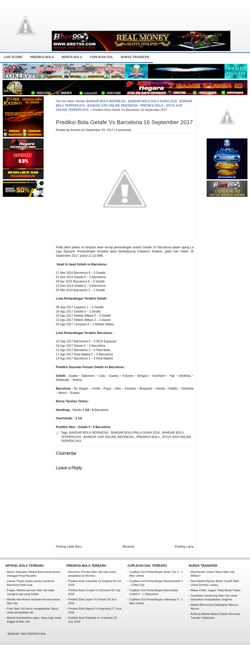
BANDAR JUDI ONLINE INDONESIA (112, 105)
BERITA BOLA (72, 57)
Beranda (128, 546)
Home (80, 101)
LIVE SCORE (13, 57)
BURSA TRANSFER (135, 57)
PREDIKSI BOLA (42, 57)
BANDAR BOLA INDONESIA (106, 101)
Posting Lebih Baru (69, 546)
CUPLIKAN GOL (101, 57)
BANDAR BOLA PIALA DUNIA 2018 (152, 101)
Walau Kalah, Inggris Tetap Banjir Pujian (216, 590)
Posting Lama (184, 546)
